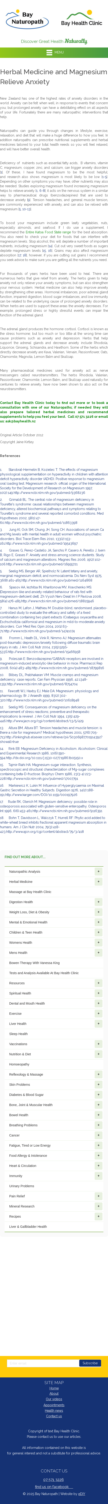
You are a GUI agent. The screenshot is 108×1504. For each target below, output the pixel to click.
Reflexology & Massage (55, 1074)
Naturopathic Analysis (55, 871)
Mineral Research (55, 1206)
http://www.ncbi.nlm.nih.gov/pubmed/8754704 (42, 684)
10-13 (26, 209)
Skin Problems (55, 1085)
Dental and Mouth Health (55, 1003)
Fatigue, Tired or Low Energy (55, 1145)
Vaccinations (55, 1044)
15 (44, 250)
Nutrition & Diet (55, 1054)
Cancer (55, 1135)
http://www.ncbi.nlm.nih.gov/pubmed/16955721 (42, 564)
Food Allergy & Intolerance (55, 1156)
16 (50, 250)
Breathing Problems (55, 1125)
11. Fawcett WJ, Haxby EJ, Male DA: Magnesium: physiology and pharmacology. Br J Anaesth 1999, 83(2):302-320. (49, 695)
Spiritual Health (55, 993)
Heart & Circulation (55, 1166)
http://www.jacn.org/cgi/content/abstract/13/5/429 (45, 721)
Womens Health (55, 942)
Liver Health (55, 1024)
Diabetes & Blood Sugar (55, 1095)
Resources (55, 983)
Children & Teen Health (55, 932)
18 (24, 255)
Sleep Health (18, 1034)
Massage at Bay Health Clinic (30, 892)
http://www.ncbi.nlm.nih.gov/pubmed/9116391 (67, 811)
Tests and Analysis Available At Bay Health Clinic (44, 973)
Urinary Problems (21, 1186)
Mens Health (55, 953)
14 (50, 246)
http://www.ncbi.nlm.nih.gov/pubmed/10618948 (42, 700)
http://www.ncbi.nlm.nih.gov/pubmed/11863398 (41, 523)
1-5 (104, 177)
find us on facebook (54, 1487)
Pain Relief (55, 1196)
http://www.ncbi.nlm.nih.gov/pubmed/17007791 (42, 778)
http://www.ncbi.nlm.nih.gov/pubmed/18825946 (57, 601)
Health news (54, 1410)
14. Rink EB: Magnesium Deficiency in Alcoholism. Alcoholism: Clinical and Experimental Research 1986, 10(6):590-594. (54, 753)
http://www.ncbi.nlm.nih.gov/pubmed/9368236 (49, 493)
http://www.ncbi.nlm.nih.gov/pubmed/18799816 (68, 668)
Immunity (55, 1176)
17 (19, 255)
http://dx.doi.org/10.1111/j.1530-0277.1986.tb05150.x (44, 758)
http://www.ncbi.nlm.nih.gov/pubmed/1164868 (56, 580)
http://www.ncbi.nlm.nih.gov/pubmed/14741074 (39, 631)
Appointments (54, 1405)
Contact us (54, 1416)
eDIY (81, 1494)
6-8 (42, 191)
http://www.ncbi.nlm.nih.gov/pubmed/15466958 (44, 652)
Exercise (55, 1013)
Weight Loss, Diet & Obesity (55, 912)
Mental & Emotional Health (55, 922)
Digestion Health (55, 902)
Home (54, 1388)
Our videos (54, 1399)
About (54, 1393)
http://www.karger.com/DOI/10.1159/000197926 (41, 795)
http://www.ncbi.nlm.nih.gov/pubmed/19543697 (42, 543)
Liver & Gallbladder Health (28, 1226)
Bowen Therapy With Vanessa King (34, 963)
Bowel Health (55, 1115)
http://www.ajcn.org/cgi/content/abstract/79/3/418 (45, 832)
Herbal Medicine (55, 882)
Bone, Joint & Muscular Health (55, 1105)
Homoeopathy (19, 1064)
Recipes (55, 1216)
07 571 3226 (53, 1479)
